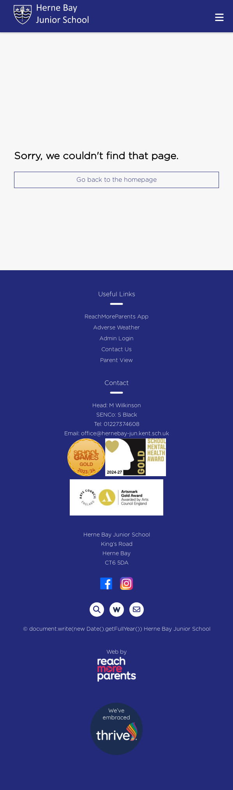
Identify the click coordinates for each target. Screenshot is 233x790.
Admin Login (116, 338)
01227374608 (121, 424)
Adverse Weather (116, 328)
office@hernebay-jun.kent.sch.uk (125, 433)
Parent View (116, 360)
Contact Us (116, 349)
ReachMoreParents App (116, 317)
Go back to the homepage (116, 180)
